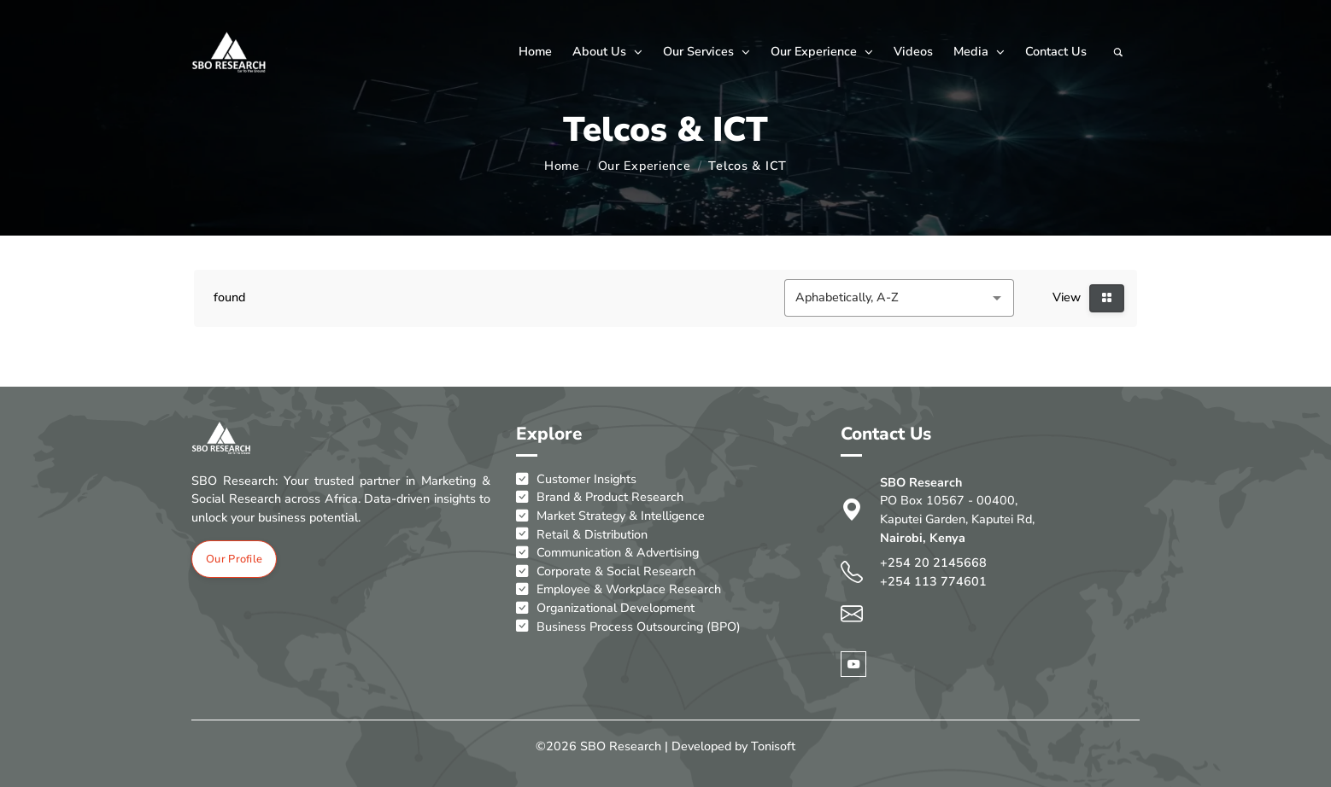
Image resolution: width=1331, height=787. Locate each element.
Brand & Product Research (599, 497)
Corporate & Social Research (605, 572)
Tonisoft (773, 746)
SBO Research (620, 746)
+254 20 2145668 (933, 562)
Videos (913, 51)
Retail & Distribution (582, 535)
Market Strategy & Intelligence (610, 516)
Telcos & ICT (747, 165)
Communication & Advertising (607, 553)
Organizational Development (605, 608)
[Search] (1118, 52)
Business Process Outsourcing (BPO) (628, 627)
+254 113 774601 (933, 581)
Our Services (706, 51)
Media (979, 51)
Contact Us (1056, 51)
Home (535, 51)
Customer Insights (576, 479)
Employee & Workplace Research (618, 589)
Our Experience (822, 51)
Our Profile (234, 559)
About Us (607, 51)
